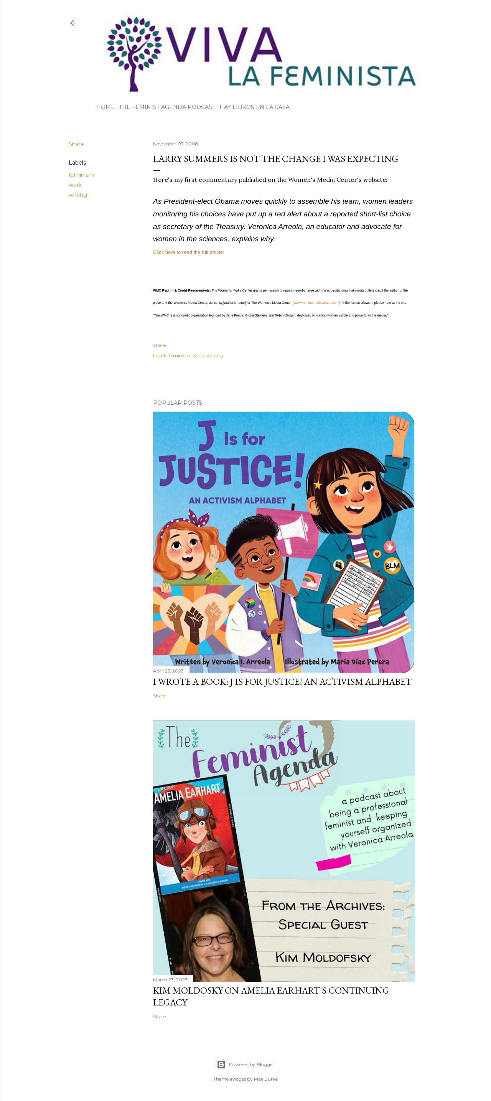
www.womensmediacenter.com (315, 303)
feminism (81, 174)
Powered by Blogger (245, 1064)
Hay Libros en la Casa (254, 107)
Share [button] (76, 144)
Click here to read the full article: (188, 252)
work (75, 184)
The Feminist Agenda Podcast (167, 107)
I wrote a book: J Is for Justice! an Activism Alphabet (282, 681)
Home (105, 107)
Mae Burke (266, 1079)
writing (78, 194)
